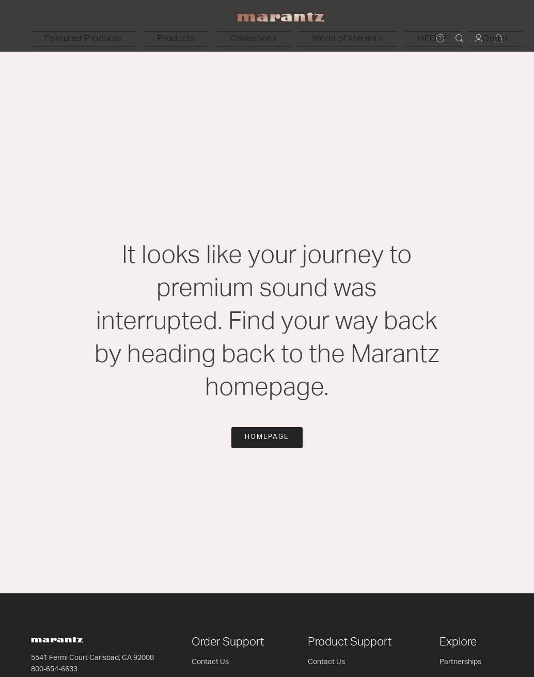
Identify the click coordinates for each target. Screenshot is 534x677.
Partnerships (460, 662)
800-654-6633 (54, 669)
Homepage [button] (267, 437)
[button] (164, 38)
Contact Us (210, 662)
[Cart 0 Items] (498, 39)
